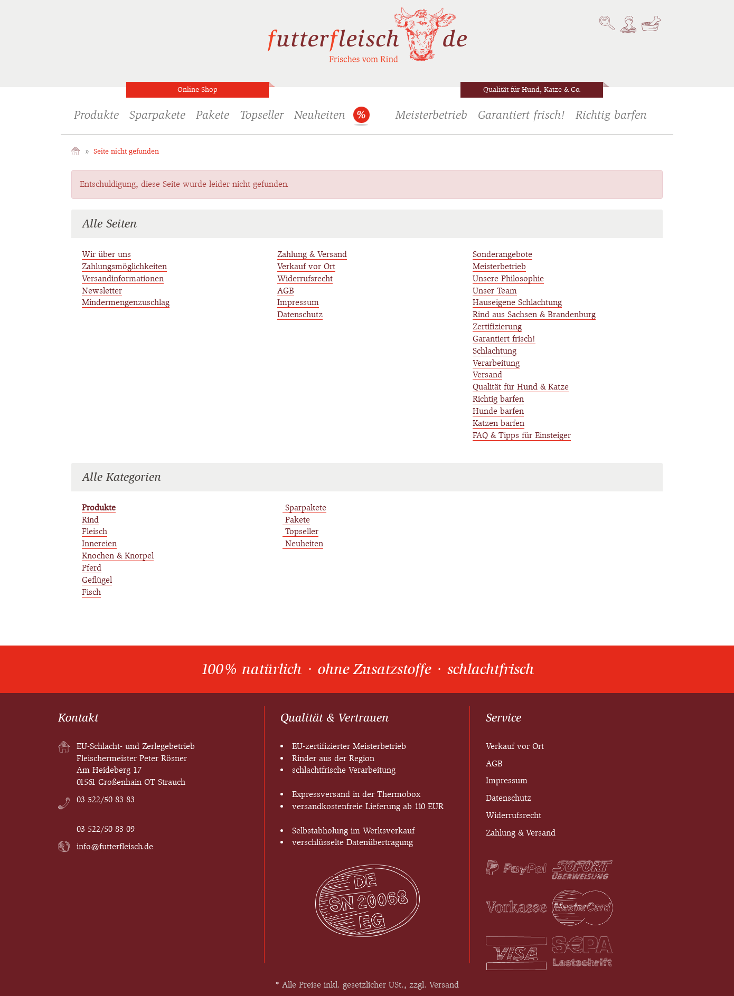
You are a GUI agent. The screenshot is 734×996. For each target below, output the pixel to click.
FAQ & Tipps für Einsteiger (522, 435)
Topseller (262, 115)
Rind (90, 520)
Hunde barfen (498, 411)
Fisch (91, 592)
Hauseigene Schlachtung (517, 302)
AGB (285, 291)
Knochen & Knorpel (118, 556)
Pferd (91, 568)
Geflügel (97, 580)
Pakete (212, 115)
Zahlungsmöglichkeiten (124, 266)
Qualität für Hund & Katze (521, 387)
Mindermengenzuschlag (126, 302)
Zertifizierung (497, 326)
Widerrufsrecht (305, 278)
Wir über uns (106, 254)
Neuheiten (319, 115)
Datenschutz (300, 314)
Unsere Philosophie (508, 278)
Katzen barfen (498, 423)
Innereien (99, 543)
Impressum (298, 302)
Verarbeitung (496, 363)
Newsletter (102, 291)
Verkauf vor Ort (306, 266)
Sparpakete (157, 115)
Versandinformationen (123, 278)
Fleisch (94, 531)
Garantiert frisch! (521, 115)
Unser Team (495, 291)
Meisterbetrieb (431, 115)
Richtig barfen (611, 115)
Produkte (96, 115)
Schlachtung (494, 351)
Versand (487, 374)
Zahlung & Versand (312, 254)
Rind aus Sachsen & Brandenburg (534, 314)
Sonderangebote (361, 117)
